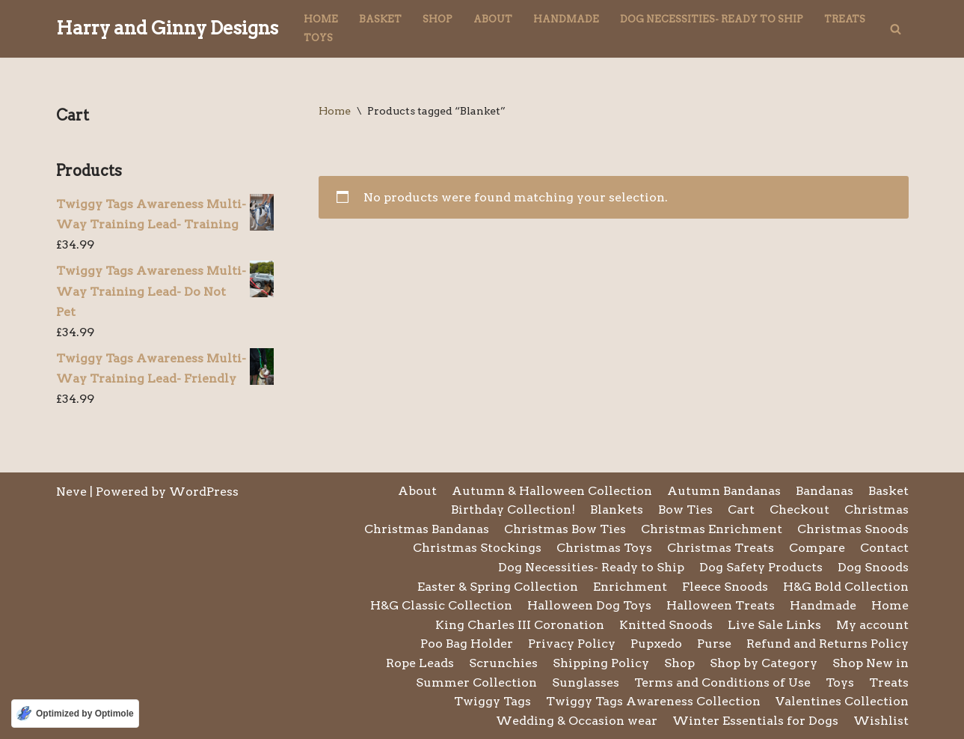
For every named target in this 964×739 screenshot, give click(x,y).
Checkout (799, 509)
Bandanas (824, 491)
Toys (318, 37)
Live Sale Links (774, 625)
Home (321, 19)
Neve (71, 491)
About (492, 19)
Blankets (616, 509)
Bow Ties (685, 509)
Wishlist (881, 721)
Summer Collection (476, 682)
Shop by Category (763, 663)
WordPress (204, 491)
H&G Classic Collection (441, 605)
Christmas (876, 509)
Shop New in (870, 663)
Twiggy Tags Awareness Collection (653, 701)
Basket (380, 19)
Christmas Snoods (853, 529)
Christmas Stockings (477, 548)
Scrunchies (503, 663)
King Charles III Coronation (519, 625)
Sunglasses (585, 682)
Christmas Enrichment (711, 529)
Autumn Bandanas (724, 491)
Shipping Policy (601, 663)
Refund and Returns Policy (827, 643)
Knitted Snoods (666, 625)
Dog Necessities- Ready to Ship (711, 19)
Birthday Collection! (513, 509)
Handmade (566, 19)
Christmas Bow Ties (565, 529)
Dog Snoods (873, 567)
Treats (844, 19)
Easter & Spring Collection (497, 587)
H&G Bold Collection (846, 587)
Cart (741, 509)
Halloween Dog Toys (589, 605)
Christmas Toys (604, 548)
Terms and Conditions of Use (722, 682)
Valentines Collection (842, 701)
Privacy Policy (571, 643)
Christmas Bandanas (426, 529)
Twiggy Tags (492, 701)
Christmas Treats (720, 548)
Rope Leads (420, 663)
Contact (884, 548)
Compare (817, 548)
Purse (714, 643)
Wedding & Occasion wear (576, 721)
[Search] (895, 28)
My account (872, 625)
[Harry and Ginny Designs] (167, 28)
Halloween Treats (720, 605)
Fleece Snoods (725, 587)
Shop (437, 19)
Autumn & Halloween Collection (552, 491)
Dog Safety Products (761, 567)
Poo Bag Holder (466, 643)
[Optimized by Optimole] (75, 713)
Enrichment (630, 587)
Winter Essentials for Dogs (755, 721)
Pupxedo (656, 643)
